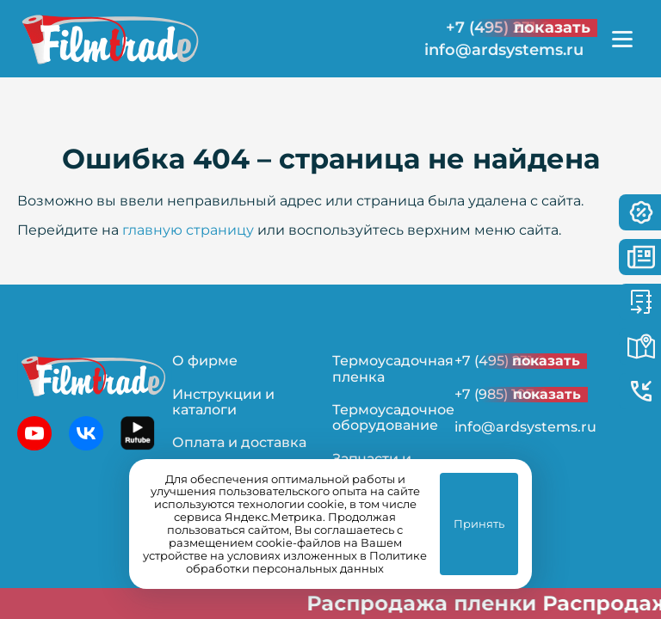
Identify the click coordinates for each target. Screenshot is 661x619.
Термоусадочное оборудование (393, 417)
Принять (479, 523)
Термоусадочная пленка (393, 368)
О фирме (205, 360)
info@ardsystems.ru (504, 50)
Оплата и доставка (239, 442)
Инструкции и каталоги (223, 402)
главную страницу (188, 230)
